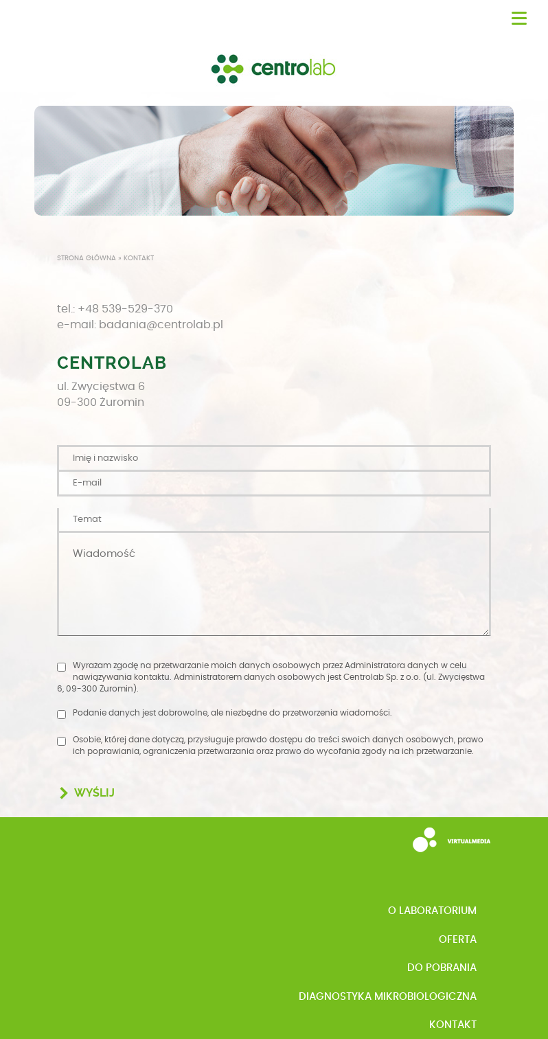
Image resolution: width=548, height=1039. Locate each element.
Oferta (458, 940)
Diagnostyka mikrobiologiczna (388, 997)
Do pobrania (442, 968)
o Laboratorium (432, 911)
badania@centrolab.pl (161, 324)
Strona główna (86, 258)
